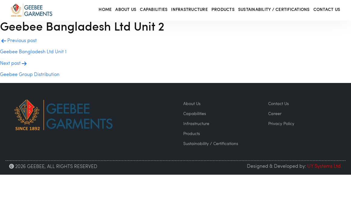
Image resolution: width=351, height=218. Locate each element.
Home (105, 10)
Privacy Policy (281, 124)
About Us (125, 10)
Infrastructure (189, 10)
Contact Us (326, 10)
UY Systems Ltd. (324, 166)
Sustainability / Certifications (274, 10)
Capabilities (153, 10)
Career (275, 114)
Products (223, 10)
